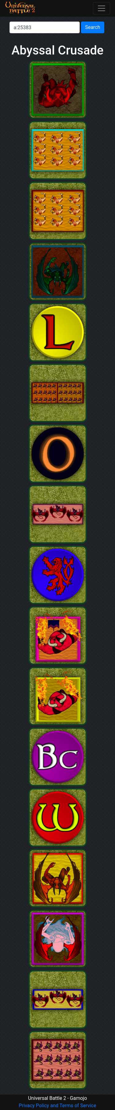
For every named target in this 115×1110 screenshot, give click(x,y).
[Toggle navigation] (101, 8)
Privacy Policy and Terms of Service (57, 1105)
